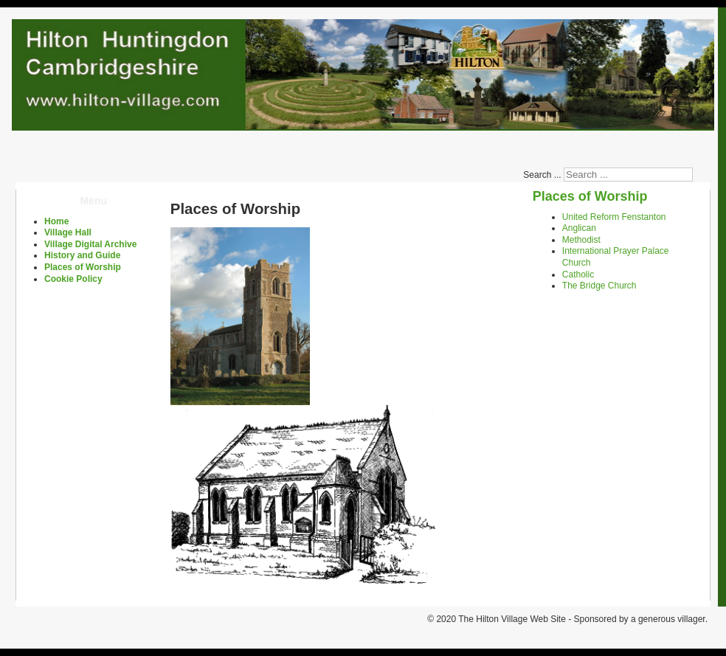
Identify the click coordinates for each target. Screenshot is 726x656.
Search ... (542, 175)
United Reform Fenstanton (614, 217)
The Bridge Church (599, 285)
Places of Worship (82, 267)
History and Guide (82, 255)
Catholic (578, 274)
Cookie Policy (73, 279)
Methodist (581, 240)
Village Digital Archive (90, 244)
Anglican (579, 228)
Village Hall (67, 232)
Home (56, 221)
